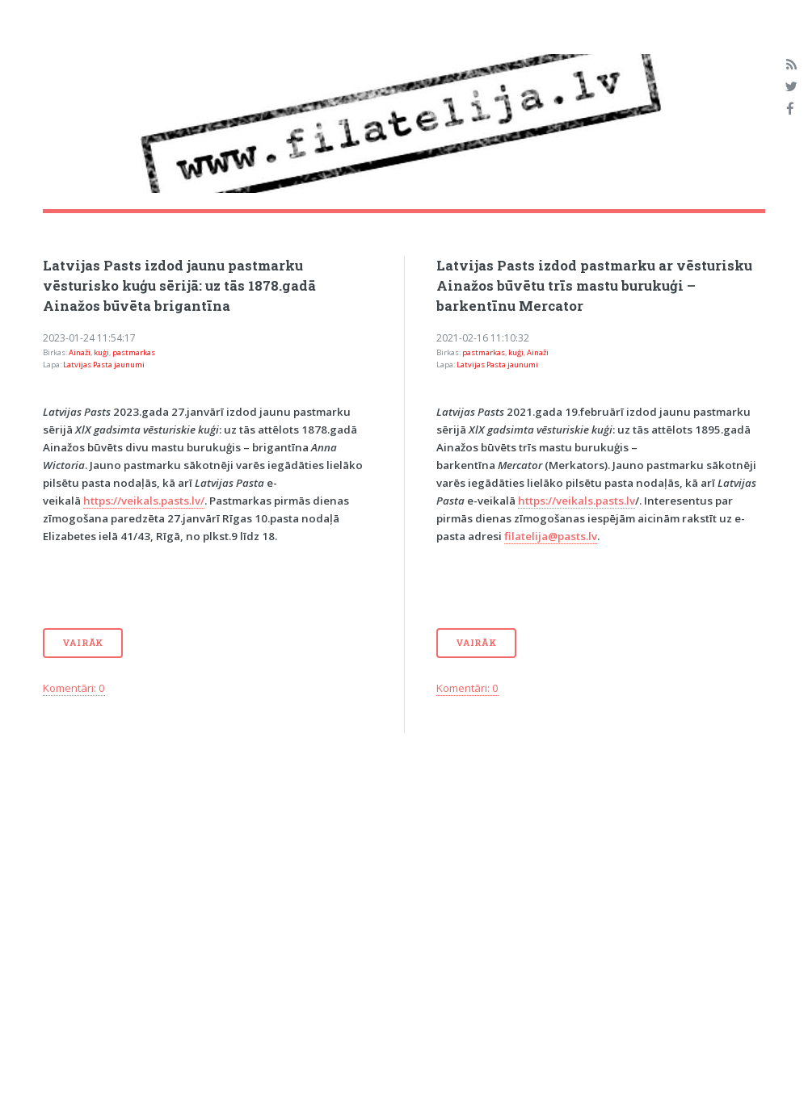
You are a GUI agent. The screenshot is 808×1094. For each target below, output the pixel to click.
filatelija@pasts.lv (550, 536)
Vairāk (82, 642)
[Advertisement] (310, 885)
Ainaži (79, 352)
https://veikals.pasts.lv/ (143, 500)
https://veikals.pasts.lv (576, 500)
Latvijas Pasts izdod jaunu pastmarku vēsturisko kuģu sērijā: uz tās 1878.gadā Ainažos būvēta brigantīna (179, 286)
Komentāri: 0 (74, 688)
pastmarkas (133, 352)
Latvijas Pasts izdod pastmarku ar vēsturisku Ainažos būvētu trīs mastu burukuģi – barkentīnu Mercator (594, 286)
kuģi (101, 352)
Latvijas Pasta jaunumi (104, 364)
